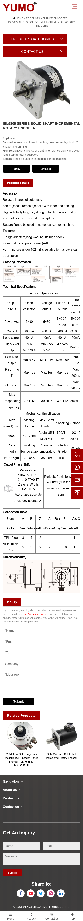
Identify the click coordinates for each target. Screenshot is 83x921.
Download (45, 168)
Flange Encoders (55, 18)
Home (19, 18)
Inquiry (16, 168)
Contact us (52, 915)
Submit (18, 701)
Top (72, 915)
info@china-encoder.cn (36, 613)
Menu (10, 915)
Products (33, 18)
